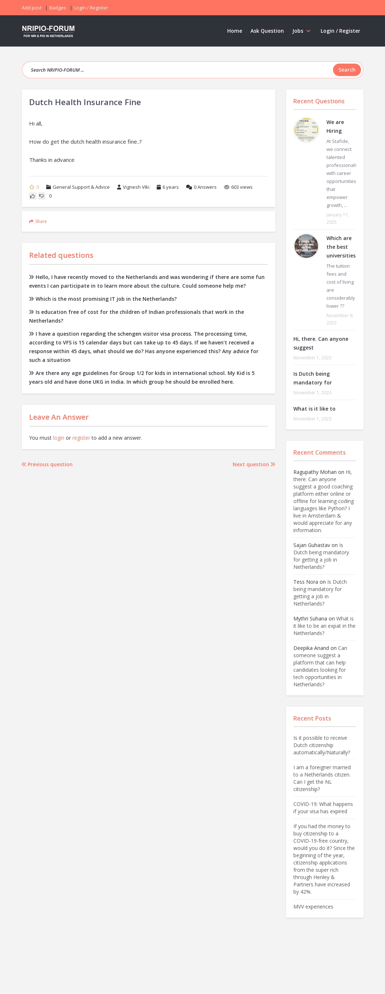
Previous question (47, 464)
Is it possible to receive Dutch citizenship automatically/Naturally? (321, 745)
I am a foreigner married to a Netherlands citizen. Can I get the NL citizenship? (322, 778)
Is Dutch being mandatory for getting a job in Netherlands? (321, 556)
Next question (254, 464)
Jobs (302, 30)
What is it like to (314, 408)
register (81, 437)
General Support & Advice (81, 187)
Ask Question (267, 30)
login (58, 437)
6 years (171, 187)
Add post (31, 7)
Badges (57, 7)
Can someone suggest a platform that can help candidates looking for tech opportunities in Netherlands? (320, 666)
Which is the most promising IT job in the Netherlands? (103, 298)
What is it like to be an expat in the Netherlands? (324, 625)
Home (234, 30)
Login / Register (340, 30)
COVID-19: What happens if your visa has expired (323, 808)
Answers (201, 187)
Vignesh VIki (133, 187)
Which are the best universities (341, 247)
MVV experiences (313, 906)
